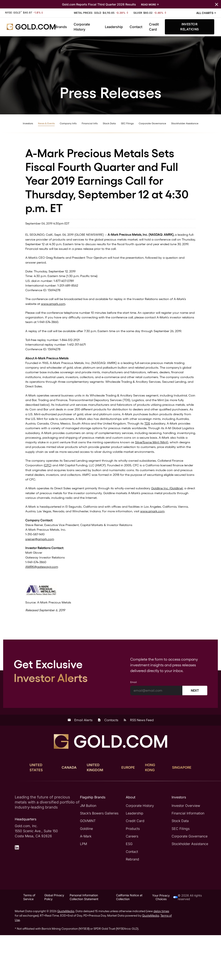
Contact (136, 27)
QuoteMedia (65, 939)
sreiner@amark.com (41, 564)
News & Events (46, 123)
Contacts (108, 748)
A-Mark (85, 864)
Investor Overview (186, 834)
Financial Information (188, 841)
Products (133, 857)
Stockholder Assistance (184, 123)
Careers (132, 864)
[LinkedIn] (17, 876)
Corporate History (82, 26)
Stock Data (109, 123)
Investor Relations (189, 26)
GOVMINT (88, 849)
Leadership (114, 27)
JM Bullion (88, 834)
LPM (83, 872)
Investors (28, 123)
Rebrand (132, 887)
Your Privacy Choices (165, 925)
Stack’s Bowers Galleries (99, 841)
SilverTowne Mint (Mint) (145, 461)
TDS (86, 441)
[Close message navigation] (216, 4)
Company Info (68, 123)
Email (133, 710)
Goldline (86, 857)
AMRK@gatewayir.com (43, 593)
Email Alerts (80, 748)
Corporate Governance (152, 123)
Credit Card (154, 26)
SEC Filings (127, 123)
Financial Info (90, 123)
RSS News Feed (138, 748)
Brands (61, 27)
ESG (129, 872)
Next (195, 719)
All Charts (206, 13)
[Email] (156, 719)
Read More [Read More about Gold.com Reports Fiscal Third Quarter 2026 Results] (148, 4)
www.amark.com (66, 308)
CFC (49, 485)
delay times (161, 939)
